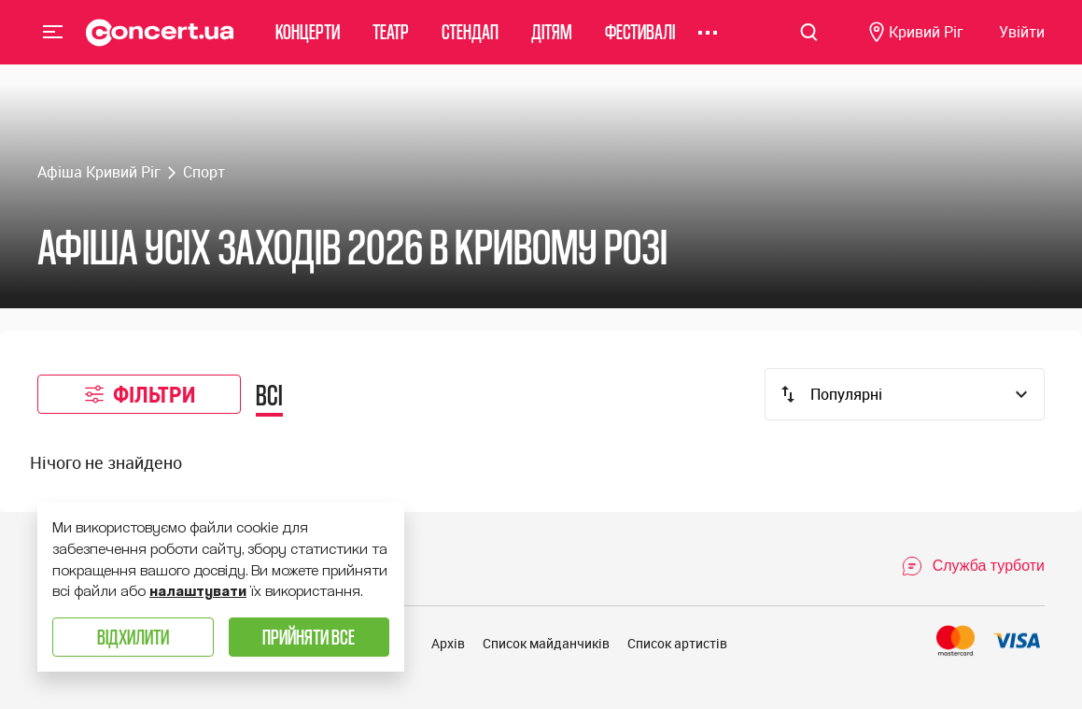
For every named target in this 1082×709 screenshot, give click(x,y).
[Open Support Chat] (973, 566)
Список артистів (677, 643)
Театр (390, 41)
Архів (448, 643)
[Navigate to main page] (160, 42)
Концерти (307, 41)
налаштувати (197, 591)
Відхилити (133, 636)
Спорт (204, 172)
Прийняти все (308, 636)
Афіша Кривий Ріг (99, 172)
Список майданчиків (546, 643)
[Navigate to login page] (1022, 42)
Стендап (470, 41)
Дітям (551, 41)
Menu (53, 41)
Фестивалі (640, 41)
